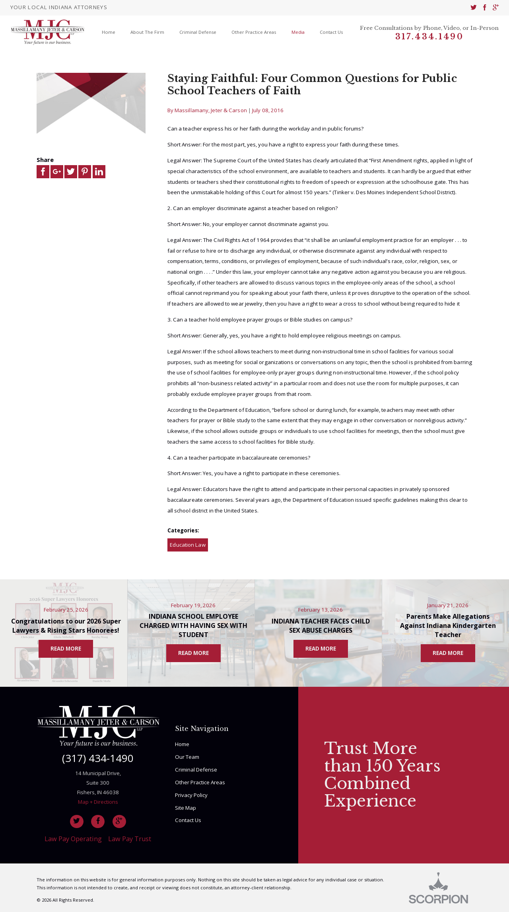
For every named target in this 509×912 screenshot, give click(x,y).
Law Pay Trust (129, 838)
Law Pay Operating (73, 838)
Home (182, 744)
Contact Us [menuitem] (331, 32)
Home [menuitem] (108, 32)
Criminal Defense (196, 769)
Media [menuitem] (298, 32)
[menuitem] (473, 8)
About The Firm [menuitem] (147, 32)
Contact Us (188, 820)
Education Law (187, 544)
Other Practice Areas (200, 782)
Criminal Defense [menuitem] (197, 32)
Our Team (187, 756)
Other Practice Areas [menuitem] (253, 32)
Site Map (185, 807)
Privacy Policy (191, 795)
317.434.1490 (429, 37)
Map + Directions (98, 801)
